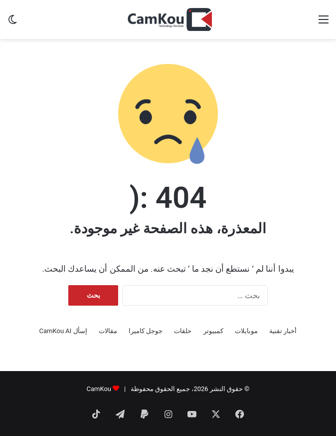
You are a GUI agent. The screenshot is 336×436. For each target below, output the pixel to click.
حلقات (182, 331)
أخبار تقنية (283, 331)
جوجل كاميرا (146, 331)
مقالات (108, 331)
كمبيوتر (213, 331)
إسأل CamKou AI (63, 331)
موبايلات (246, 331)
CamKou (98, 389)
